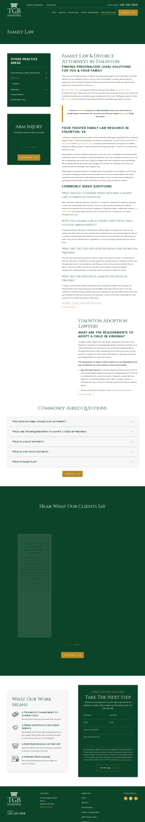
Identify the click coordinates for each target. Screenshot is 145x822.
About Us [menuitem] (62, 12)
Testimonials (51, 5)
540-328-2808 (129, 5)
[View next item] (32, 147)
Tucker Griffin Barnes (71, 90)
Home (83, 798)
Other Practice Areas (89, 817)
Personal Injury (86, 807)
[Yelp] (136, 798)
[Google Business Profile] (131, 798)
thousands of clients (122, 90)
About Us (84, 802)
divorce (123, 113)
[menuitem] (27, 73)
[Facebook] (126, 798)
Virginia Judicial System (85, 143)
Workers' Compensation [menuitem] (90, 12)
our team (68, 99)
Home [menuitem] (54, 12)
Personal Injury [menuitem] (73, 12)
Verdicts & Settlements (35, 5)
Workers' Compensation (90, 812)
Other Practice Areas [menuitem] (108, 12)
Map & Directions (46, 807)
